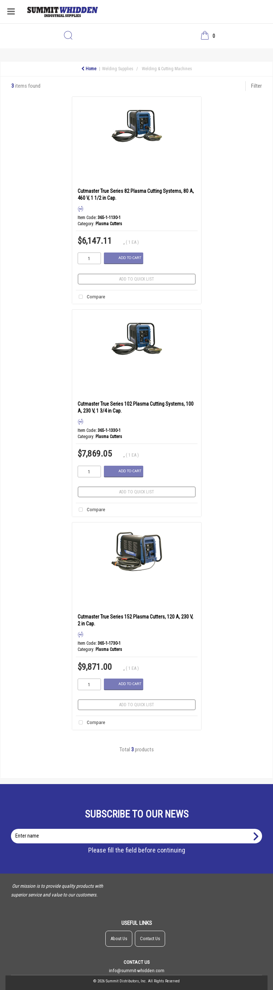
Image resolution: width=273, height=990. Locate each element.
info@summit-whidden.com (136, 970)
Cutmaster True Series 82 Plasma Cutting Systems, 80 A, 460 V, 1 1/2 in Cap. (136, 194)
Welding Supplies (117, 68)
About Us (118, 938)
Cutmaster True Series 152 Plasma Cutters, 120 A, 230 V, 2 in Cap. (135, 620)
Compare (90, 297)
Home (88, 68)
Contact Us (150, 938)
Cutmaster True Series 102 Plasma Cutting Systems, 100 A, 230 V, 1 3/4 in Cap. (136, 407)
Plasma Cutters (108, 223)
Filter (256, 86)
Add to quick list (136, 279)
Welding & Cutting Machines (167, 68)
